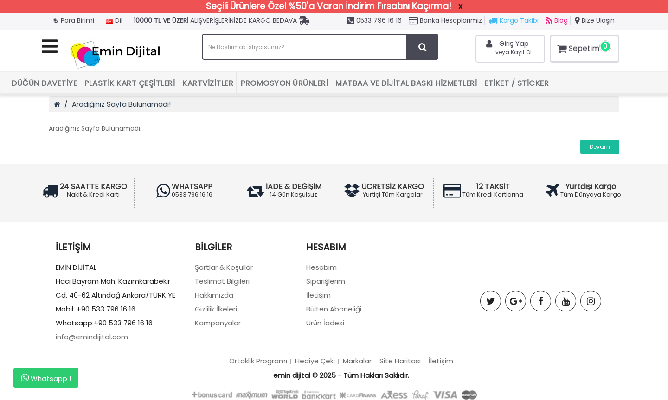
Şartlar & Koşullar (224, 267)
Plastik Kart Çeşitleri (129, 83)
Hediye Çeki (315, 361)
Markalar (357, 361)
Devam (600, 147)
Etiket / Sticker (516, 83)
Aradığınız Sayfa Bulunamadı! (121, 104)
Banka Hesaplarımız (445, 20)
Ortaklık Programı (258, 361)
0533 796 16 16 (374, 20)
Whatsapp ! (46, 378)
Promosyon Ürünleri (284, 83)
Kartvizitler (207, 83)
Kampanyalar (218, 323)
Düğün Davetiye (44, 83)
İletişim (318, 295)
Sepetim (583, 47)
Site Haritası (400, 361)
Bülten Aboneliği (333, 309)
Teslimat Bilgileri (222, 281)
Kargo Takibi (514, 20)
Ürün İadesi (325, 323)
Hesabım (321, 267)
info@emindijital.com (92, 337)
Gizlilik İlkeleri (216, 309)
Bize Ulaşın (595, 20)
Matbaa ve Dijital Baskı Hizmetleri (406, 83)
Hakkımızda (214, 295)
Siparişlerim (325, 281)
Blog (557, 20)
